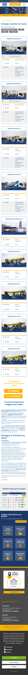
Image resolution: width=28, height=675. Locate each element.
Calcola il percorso (14, 592)
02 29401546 (14, 1)
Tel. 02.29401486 (14, 611)
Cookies (21, 627)
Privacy (18, 627)
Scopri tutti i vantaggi (21, 521)
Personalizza (14, 671)
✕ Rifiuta (14, 666)
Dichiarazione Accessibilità (14, 628)
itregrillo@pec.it (13, 627)
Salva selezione (14, 662)
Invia (13, 396)
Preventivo (15, 4)
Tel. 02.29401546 (6, 611)
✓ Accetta (14, 657)
